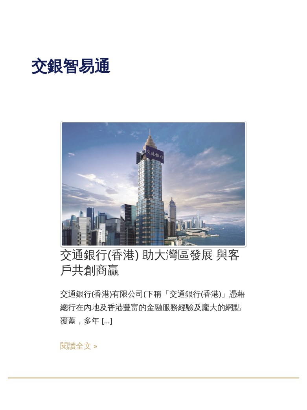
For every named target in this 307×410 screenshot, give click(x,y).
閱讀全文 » (78, 346)
